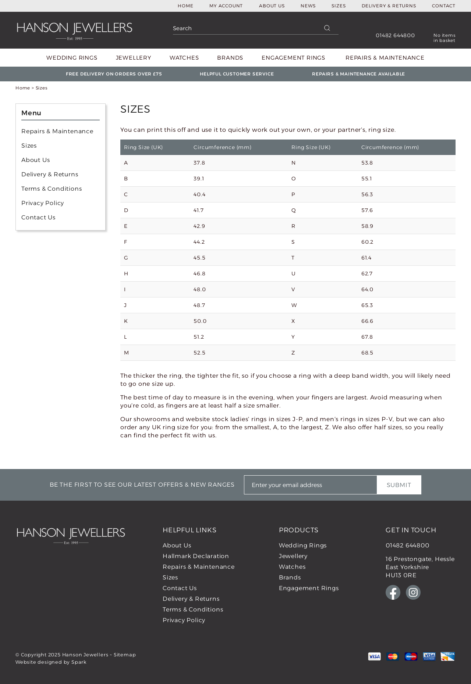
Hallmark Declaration (196, 556)
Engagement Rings (293, 57)
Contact (444, 5)
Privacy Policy (42, 203)
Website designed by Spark (50, 662)
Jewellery (133, 57)
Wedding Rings (71, 57)
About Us (271, 5)
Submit (399, 485)
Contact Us (38, 217)
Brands (230, 57)
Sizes (339, 5)
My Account (226, 5)
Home (185, 5)
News (308, 5)
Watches (184, 57)
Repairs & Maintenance (385, 57)
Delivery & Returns (389, 5)
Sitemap (125, 654)
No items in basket (444, 38)
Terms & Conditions (51, 188)
